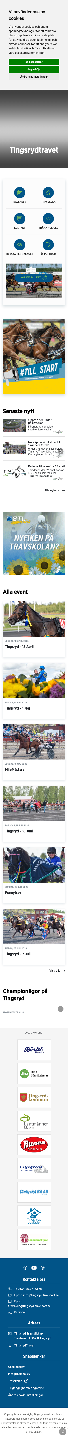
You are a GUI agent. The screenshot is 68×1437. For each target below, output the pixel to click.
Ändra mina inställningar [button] (34, 76)
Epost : (29, 1303)
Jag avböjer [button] (34, 69)
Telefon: (25, 1289)
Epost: (33, 1295)
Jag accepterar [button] (34, 61)
